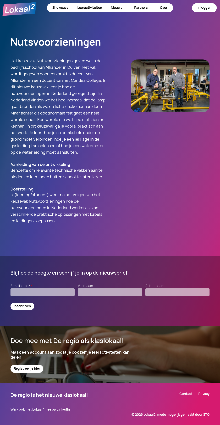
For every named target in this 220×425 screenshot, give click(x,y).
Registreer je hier (27, 368)
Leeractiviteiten (89, 7)
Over (163, 7)
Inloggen (204, 7)
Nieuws (116, 7)
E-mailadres (21, 286)
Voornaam (85, 286)
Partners (141, 7)
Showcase (60, 7)
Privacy (204, 394)
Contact (185, 394)
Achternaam (154, 286)
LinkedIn (63, 409)
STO (206, 414)
